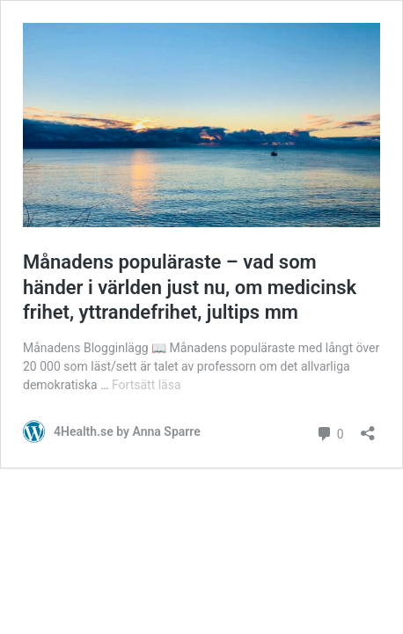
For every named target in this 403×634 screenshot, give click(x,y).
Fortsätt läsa (146, 385)
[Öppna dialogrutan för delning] (367, 427)
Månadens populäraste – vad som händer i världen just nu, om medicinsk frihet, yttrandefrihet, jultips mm (189, 287)
